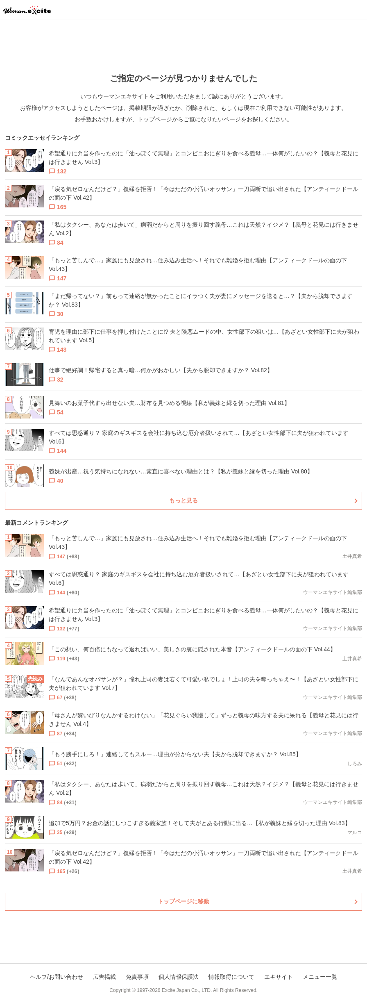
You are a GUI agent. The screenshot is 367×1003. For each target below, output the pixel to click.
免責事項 (137, 976)
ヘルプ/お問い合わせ (56, 976)
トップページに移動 (183, 901)
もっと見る (183, 500)
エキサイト (278, 976)
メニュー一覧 (320, 976)
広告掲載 (104, 976)
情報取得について (231, 976)
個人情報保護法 (179, 976)
